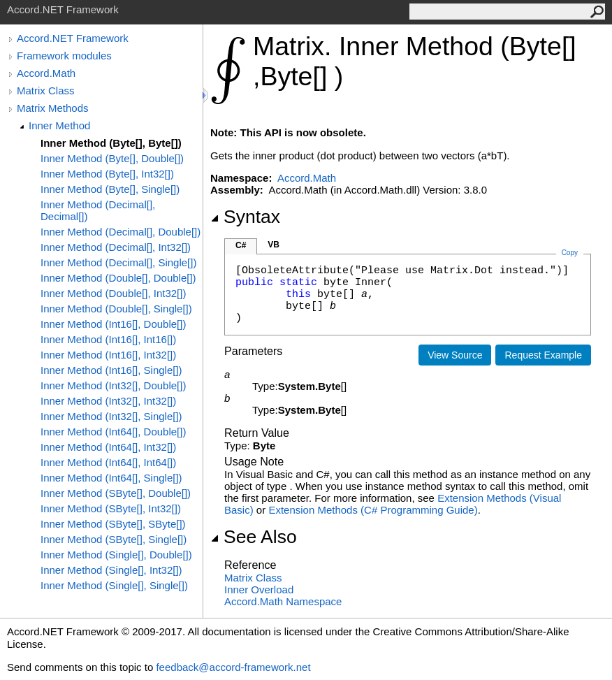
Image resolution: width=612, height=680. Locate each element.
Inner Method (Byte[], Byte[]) (111, 143)
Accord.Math (46, 73)
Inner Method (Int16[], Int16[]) (108, 339)
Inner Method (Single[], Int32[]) (111, 570)
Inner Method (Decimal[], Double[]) (121, 232)
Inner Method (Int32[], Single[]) (111, 416)
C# (240, 245)
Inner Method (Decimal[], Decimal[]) (98, 210)
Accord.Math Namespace (283, 601)
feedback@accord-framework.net (233, 667)
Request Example (543, 355)
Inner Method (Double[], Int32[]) (113, 293)
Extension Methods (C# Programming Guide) (372, 510)
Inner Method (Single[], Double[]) (116, 554)
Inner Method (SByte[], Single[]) (114, 539)
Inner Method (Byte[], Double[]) (112, 158)
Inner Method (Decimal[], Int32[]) (116, 247)
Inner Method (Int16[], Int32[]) (108, 355)
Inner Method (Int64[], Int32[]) (108, 447)
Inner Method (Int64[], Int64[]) (108, 462)
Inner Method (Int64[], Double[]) (113, 431)
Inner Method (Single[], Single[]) (114, 585)
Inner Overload (258, 589)
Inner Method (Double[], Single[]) (116, 308)
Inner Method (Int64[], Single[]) (111, 478)
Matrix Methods (53, 108)
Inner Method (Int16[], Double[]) (113, 324)
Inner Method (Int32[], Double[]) (113, 385)
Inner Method (59, 125)
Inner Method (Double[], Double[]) (118, 278)
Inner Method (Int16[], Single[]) (111, 370)
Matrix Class (46, 90)
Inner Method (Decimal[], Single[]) (118, 262)
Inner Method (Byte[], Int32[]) (107, 174)
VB (273, 244)
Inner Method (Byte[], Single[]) (110, 189)
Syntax (245, 216)
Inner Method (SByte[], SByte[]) (113, 524)
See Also (253, 536)
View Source (455, 355)
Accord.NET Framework (73, 38)
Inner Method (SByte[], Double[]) (116, 493)
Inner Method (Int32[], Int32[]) (108, 401)
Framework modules (64, 56)
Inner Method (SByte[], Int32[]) (111, 508)
